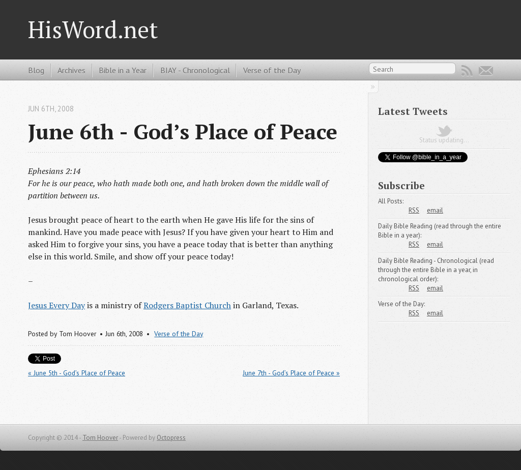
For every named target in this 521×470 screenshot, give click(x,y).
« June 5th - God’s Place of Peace (76, 372)
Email (486, 70)
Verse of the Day (272, 70)
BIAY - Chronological (195, 70)
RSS (467, 70)
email (435, 210)
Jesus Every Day (56, 305)
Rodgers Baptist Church (187, 305)
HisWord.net (93, 29)
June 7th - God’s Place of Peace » (291, 372)
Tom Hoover (100, 437)
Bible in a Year (123, 70)
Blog (36, 70)
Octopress (171, 437)
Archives (71, 70)
